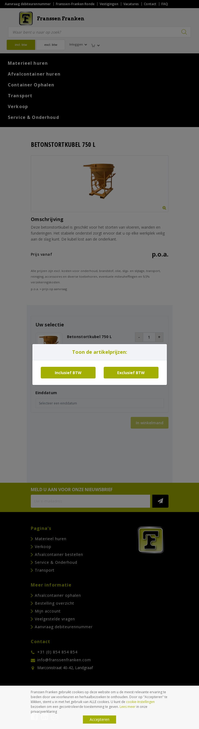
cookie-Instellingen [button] (140, 701)
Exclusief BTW (131, 372)
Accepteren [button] (99, 719)
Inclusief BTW (68, 372)
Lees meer (128, 706)
